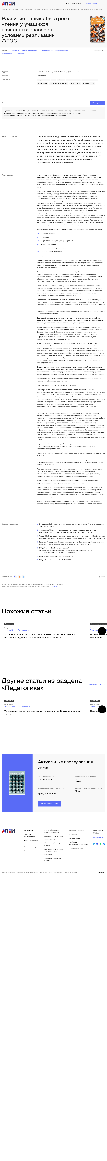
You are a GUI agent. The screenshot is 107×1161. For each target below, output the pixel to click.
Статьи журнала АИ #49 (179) (30, 9)
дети (54, 79)
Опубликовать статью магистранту (53, 837)
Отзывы (27, 850)
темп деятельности (76, 79)
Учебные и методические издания (74, 844)
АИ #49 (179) (13, 9)
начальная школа (93, 83)
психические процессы (94, 79)
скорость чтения (44, 79)
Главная (4, 9)
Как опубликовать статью (31, 841)
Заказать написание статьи (52, 859)
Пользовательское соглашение (51, 871)
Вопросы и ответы (75, 829)
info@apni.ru (54, 585)
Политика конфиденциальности (27, 871)
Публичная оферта (70, 871)
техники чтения (79, 83)
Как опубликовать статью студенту (51, 831)
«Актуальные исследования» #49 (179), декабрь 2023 (59, 72)
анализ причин (43, 83)
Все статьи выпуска (97, 684)
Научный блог (73, 837)
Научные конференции (29, 835)
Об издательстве (75, 850)
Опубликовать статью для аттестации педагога (53, 851)
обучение (62, 79)
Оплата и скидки (31, 846)
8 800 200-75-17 (98, 829)
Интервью (72, 833)
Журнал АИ (29, 829)
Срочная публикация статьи (52, 843)
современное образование (60, 83)
